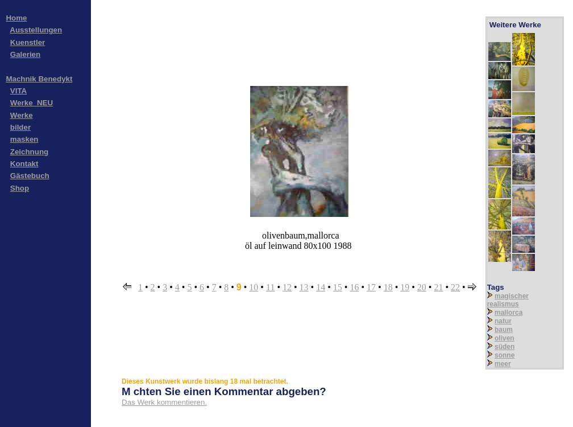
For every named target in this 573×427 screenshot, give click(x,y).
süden (504, 347)
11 (270, 287)
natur (503, 321)
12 (287, 287)
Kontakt (24, 163)
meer (503, 364)
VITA (18, 91)
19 (404, 287)
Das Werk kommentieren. (164, 402)
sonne (504, 355)
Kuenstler (27, 42)
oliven (504, 338)
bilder (20, 127)
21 (438, 287)
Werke (21, 115)
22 (455, 287)
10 (253, 287)
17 (371, 287)
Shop (19, 188)
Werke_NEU (31, 102)
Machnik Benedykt (39, 79)
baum (504, 330)
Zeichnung (29, 151)
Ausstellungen (36, 30)
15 (337, 287)
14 (320, 287)
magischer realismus (508, 300)
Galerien (25, 54)
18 (388, 287)
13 (304, 287)
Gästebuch (29, 175)
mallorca (508, 313)
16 (354, 287)
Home (16, 18)
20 (421, 287)
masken (24, 139)
